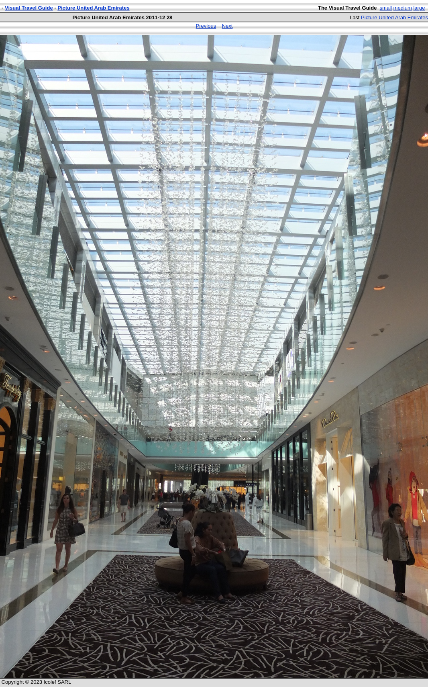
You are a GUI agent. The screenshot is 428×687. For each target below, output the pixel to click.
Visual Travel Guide (29, 8)
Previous (206, 26)
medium (402, 8)
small (386, 8)
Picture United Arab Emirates (93, 8)
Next (227, 26)
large (419, 8)
